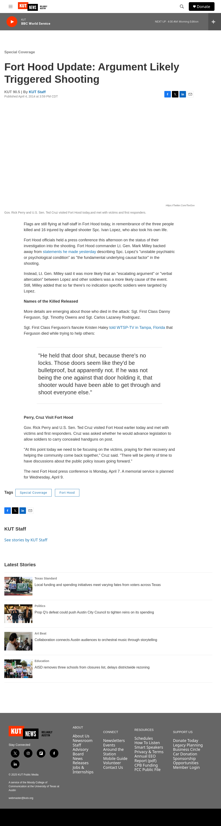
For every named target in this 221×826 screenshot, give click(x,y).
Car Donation (185, 753)
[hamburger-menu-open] (10, 6)
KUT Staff (37, 92)
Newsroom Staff (83, 743)
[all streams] (214, 21)
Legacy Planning (188, 745)
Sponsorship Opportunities (186, 761)
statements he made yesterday (69, 252)
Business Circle (186, 749)
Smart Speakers (149, 747)
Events (109, 745)
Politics (40, 606)
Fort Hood (67, 492)
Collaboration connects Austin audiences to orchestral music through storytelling (96, 640)
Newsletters (114, 740)
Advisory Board (80, 751)
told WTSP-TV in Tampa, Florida (137, 327)
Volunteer (112, 762)
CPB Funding (146, 765)
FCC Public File (148, 769)
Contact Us (113, 767)
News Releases (81, 761)
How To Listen (147, 742)
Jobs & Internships (83, 769)
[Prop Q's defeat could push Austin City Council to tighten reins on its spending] (18, 613)
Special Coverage (19, 52)
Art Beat (40, 633)
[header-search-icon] (182, 6)
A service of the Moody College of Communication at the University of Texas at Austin (34, 786)
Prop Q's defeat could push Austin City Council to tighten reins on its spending (94, 612)
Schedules (144, 738)
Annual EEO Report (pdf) (146, 758)
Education (42, 661)
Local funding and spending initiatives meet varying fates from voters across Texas (98, 585)
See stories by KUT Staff (25, 539)
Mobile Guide (115, 758)
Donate (203, 6)
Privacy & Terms (149, 751)
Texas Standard (46, 578)
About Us (81, 735)
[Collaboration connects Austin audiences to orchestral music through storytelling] (18, 641)
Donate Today (185, 740)
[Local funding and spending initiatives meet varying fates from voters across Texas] (18, 586)
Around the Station (113, 751)
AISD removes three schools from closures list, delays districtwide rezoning (92, 667)
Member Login (186, 767)
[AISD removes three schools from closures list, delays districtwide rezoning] (18, 668)
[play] (11, 21)
